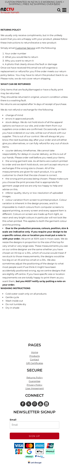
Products (34, 356)
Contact (34, 359)
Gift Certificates (34, 363)
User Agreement (34, 388)
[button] (59, 10)
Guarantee (34, 381)
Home (34, 352)
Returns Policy (34, 377)
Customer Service (25, 48)
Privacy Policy (34, 384)
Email (13, 419)
